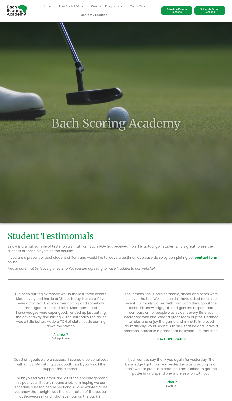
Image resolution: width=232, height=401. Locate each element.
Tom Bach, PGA (71, 6)
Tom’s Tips (137, 6)
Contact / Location (94, 15)
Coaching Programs (106, 6)
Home (47, 6)
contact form (206, 257)
